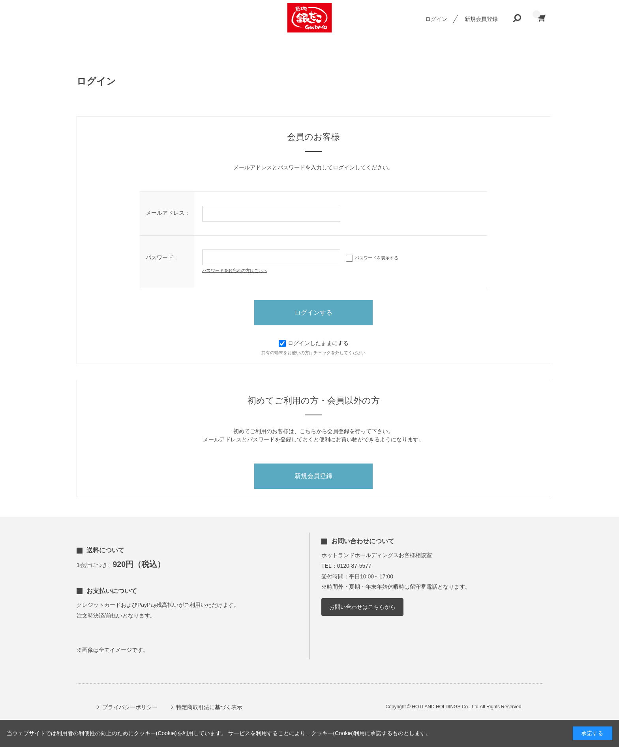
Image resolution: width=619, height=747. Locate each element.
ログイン (436, 19)
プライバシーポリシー (130, 707)
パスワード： (162, 257)
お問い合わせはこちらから (362, 607)
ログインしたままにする (314, 343)
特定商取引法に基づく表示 (209, 707)
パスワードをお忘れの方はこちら (234, 270)
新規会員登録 (481, 19)
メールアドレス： (168, 213)
